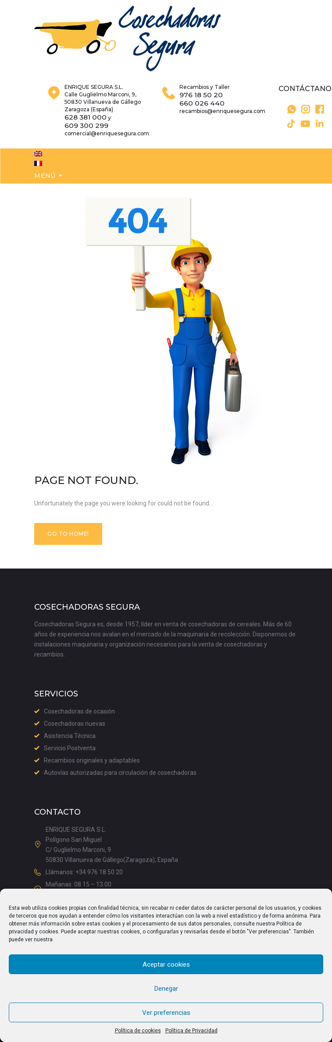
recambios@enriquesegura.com (222, 124)
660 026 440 (202, 116)
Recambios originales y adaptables (92, 760)
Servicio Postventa (70, 748)
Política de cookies (138, 1031)
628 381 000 (85, 130)
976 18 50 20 (201, 108)
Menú (45, 190)
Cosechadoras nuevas (74, 724)
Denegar (166, 989)
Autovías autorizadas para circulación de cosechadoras (120, 773)
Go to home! (68, 548)
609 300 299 (86, 139)
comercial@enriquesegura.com (106, 146)
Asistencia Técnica (70, 736)
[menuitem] (38, 167)
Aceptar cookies (166, 964)
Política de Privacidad (191, 1031)
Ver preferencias (166, 1013)
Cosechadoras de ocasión (79, 711)
